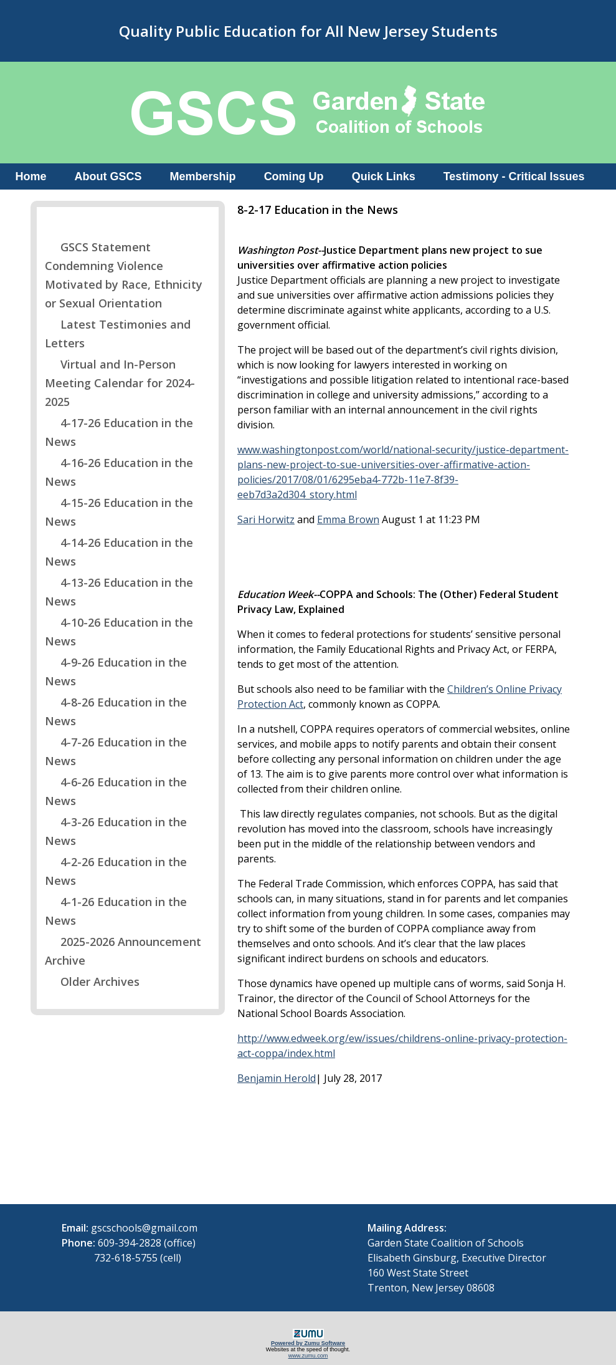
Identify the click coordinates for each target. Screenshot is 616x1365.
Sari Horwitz (266, 519)
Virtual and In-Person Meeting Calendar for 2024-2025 (120, 383)
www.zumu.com (308, 1356)
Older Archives (92, 981)
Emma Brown (348, 519)
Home (31, 176)
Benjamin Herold (276, 1078)
